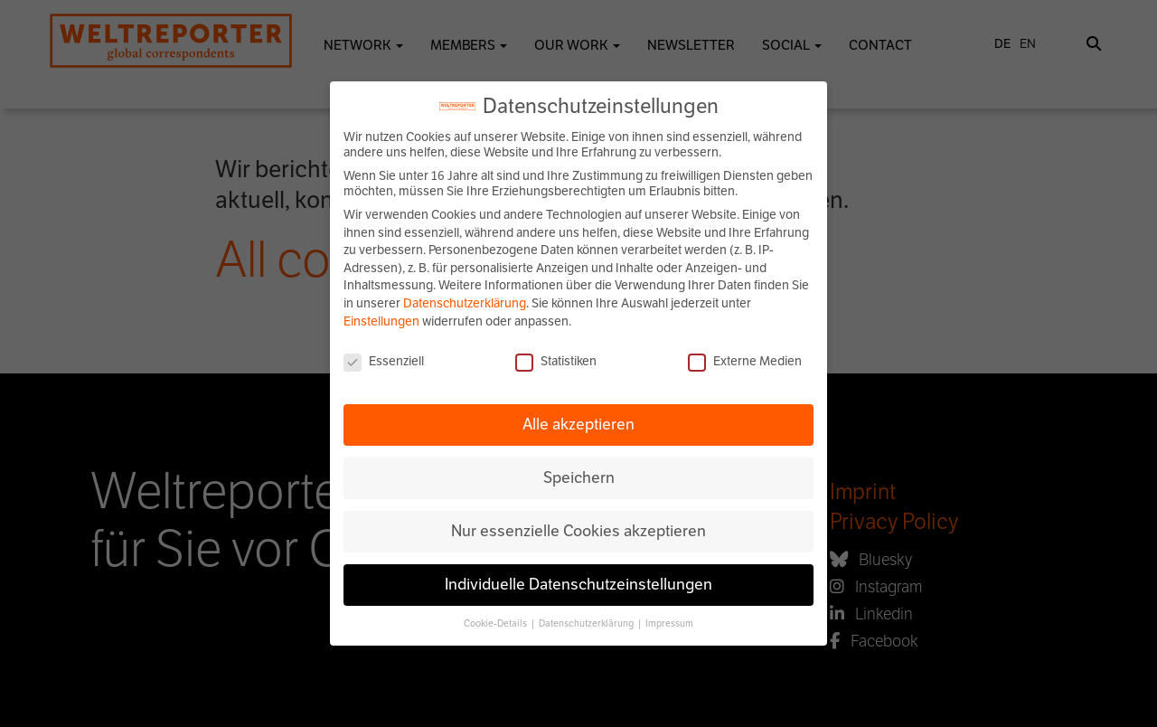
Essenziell (383, 361)
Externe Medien (745, 361)
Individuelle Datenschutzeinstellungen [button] (578, 584)
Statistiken (556, 361)
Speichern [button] (579, 477)
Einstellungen (381, 321)
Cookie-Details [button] (496, 623)
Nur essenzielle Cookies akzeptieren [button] (578, 531)
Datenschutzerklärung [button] (587, 623)
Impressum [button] (669, 623)
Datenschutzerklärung (464, 303)
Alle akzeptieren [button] (578, 424)
